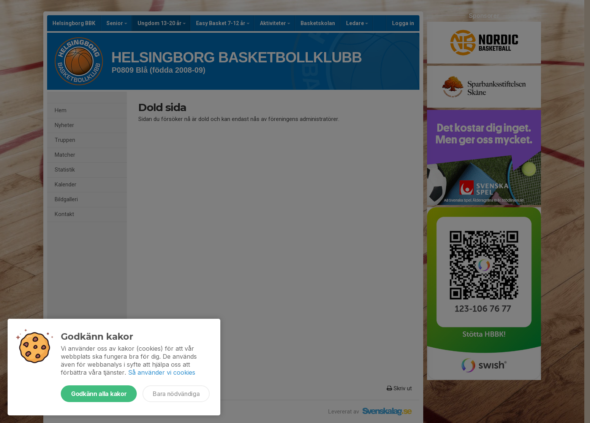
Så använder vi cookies (161, 372)
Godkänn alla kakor (99, 394)
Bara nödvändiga (176, 394)
